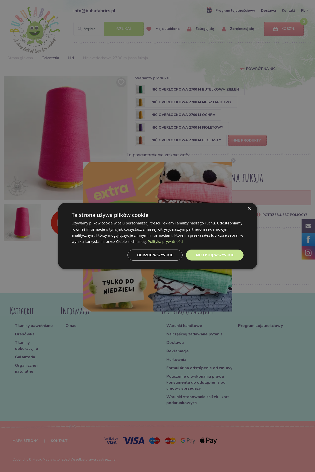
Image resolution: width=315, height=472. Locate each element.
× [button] (249, 208)
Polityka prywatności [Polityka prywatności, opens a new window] (165, 241)
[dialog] (157, 236)
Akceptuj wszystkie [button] (214, 255)
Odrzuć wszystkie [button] (155, 255)
